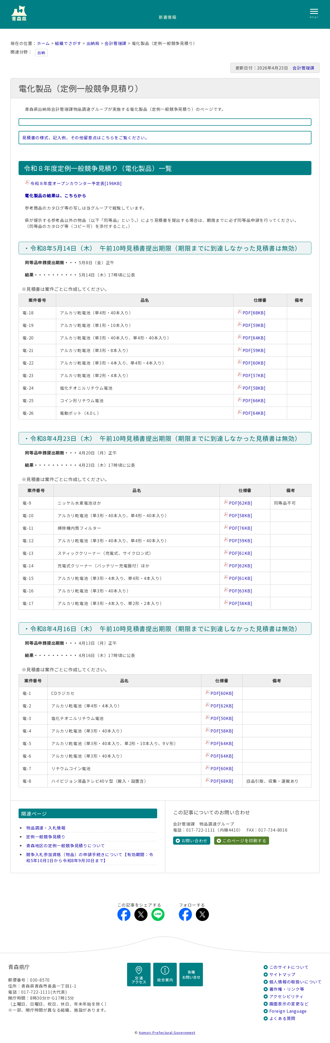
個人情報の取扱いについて (295, 982)
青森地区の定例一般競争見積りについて (65, 846)
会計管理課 (116, 43)
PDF (254, 313)
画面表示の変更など (289, 1004)
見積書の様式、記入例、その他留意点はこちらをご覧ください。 (86, 138)
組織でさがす (68, 43)
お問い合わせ (194, 841)
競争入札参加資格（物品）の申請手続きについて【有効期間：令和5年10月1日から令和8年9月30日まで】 (89, 857)
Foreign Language (288, 1011)
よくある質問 (282, 1018)
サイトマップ (282, 974)
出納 (41, 52)
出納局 (93, 43)
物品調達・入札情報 (46, 828)
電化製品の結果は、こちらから (55, 196)
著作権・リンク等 (286, 989)
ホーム (43, 43)
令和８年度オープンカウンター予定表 (76, 183)
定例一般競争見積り (46, 837)
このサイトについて (289, 967)
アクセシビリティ (286, 996)
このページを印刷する (244, 841)
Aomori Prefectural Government (167, 1032)
